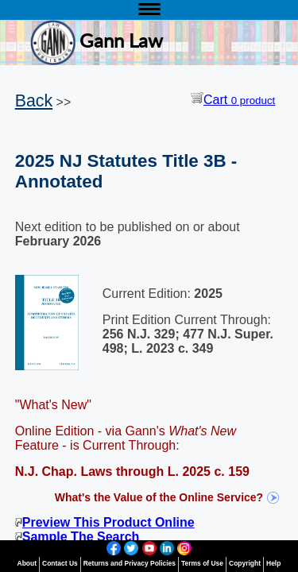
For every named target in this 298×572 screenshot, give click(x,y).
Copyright (245, 563)
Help (273, 563)
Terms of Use (202, 563)
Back (33, 100)
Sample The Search (77, 536)
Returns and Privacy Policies (129, 563)
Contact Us (60, 563)
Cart (233, 99)
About (27, 563)
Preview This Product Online (105, 522)
